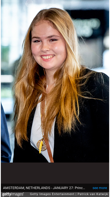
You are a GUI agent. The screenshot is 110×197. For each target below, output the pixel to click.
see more (99, 185)
